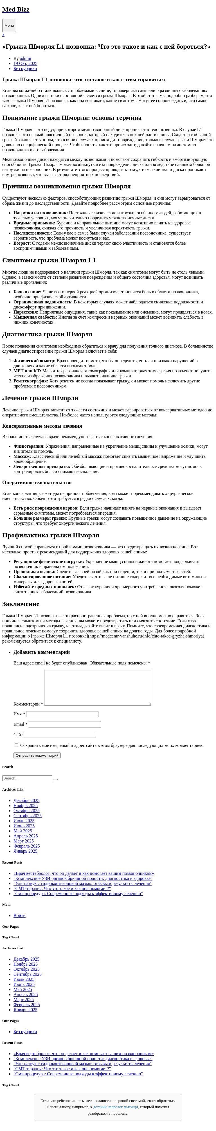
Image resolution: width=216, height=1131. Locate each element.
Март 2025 (24, 847)
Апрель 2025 (26, 842)
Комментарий (28, 710)
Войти (20, 922)
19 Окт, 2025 (25, 63)
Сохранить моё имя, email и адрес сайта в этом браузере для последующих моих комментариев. (111, 752)
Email (21, 731)
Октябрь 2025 (27, 817)
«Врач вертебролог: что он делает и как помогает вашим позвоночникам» (84, 880)
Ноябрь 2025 (26, 812)
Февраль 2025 (27, 852)
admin (25, 58)
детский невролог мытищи (115, 1114)
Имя (19, 720)
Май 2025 (23, 837)
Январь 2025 (25, 857)
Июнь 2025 (24, 832)
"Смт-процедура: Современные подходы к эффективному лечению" (78, 900)
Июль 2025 (24, 827)
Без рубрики (25, 68)
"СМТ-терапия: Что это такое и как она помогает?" (62, 895)
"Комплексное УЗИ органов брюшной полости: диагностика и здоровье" (83, 885)
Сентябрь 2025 (28, 822)
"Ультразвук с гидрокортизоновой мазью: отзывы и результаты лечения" (83, 890)
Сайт (18, 741)
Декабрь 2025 (26, 807)
